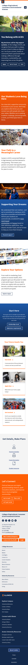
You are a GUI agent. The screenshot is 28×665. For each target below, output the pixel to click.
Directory (4, 562)
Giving (3, 586)
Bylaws (3, 553)
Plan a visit (17, 498)
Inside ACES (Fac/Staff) (10, 540)
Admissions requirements (14, 328)
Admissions (5, 582)
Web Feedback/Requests (10, 537)
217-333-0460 (5, 530)
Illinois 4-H (4, 567)
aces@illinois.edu (9, 532)
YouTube (12, 520)
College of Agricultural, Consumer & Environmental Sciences (11, 7)
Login (22, 540)
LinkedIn (15, 520)
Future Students (6, 569)
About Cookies (14, 650)
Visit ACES (8, 360)
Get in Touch (13, 64)
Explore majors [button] (7, 294)
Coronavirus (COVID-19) (7, 584)
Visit (22, 64)
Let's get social (7, 502)
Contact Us (4, 557)
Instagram (3, 520)
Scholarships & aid (14, 324)
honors (15, 223)
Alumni (3, 550)
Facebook (6, 520)
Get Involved (9, 413)
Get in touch (6, 498)
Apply (4, 64)
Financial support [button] (8, 235)
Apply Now (8, 386)
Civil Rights (4, 555)
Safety (3, 571)
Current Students (6, 560)
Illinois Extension (6, 564)
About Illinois (5, 579)
